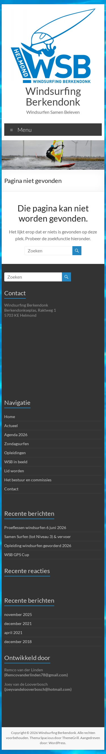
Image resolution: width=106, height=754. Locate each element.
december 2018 (18, 641)
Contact (11, 488)
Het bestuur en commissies (27, 479)
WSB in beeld (15, 461)
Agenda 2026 (15, 434)
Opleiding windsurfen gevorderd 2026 (37, 545)
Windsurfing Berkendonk (53, 96)
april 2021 (13, 632)
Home (9, 416)
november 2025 (18, 614)
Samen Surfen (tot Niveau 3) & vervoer (37, 536)
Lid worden (14, 470)
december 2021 (18, 623)
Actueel (11, 425)
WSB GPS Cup (16, 554)
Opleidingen (15, 452)
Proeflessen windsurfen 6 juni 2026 (35, 527)
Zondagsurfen (16, 443)
